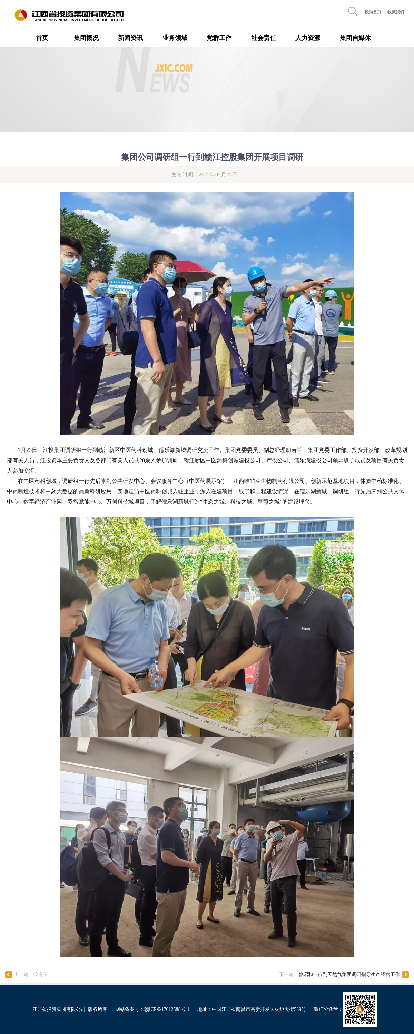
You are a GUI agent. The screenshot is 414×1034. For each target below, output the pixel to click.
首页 (42, 37)
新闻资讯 (130, 37)
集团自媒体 (355, 37)
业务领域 (174, 37)
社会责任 (263, 37)
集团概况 (86, 37)
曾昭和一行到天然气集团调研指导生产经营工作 (349, 974)
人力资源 (307, 37)
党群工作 (219, 37)
